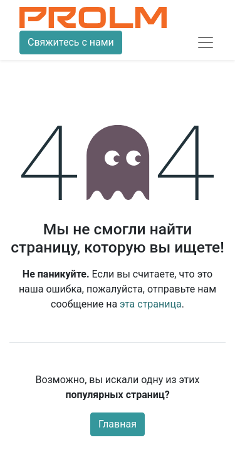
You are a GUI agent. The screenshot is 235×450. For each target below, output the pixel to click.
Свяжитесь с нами (71, 42)
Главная (117, 424)
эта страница (151, 304)
